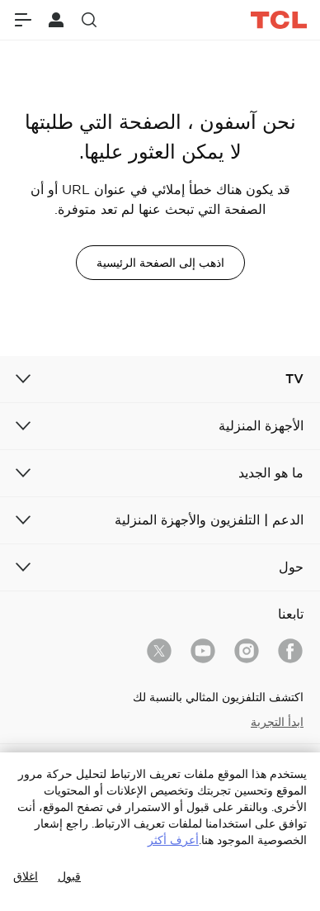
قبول (69, 876)
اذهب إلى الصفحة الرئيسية (160, 262)
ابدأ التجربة (277, 721)
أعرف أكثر (173, 840)
